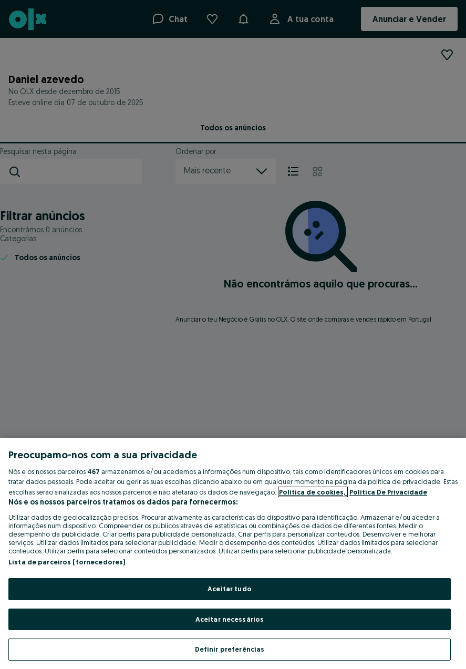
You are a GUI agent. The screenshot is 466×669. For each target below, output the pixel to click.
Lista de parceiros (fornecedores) (66, 562)
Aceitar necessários (229, 619)
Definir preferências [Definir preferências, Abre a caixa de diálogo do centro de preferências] (230, 649)
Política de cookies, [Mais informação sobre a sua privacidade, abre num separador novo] (313, 492)
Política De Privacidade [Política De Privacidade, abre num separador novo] (388, 492)
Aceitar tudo (230, 588)
